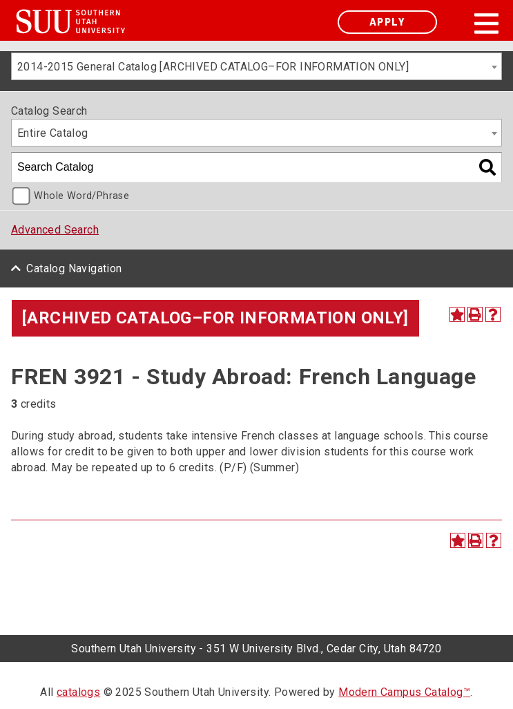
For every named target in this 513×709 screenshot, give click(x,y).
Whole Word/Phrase (81, 196)
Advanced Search (55, 229)
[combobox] (256, 66)
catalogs (78, 692)
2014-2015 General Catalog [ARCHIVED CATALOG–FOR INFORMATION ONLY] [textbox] (213, 66)
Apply (387, 22)
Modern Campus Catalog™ (404, 692)
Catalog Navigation (74, 268)
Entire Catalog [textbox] (52, 133)
